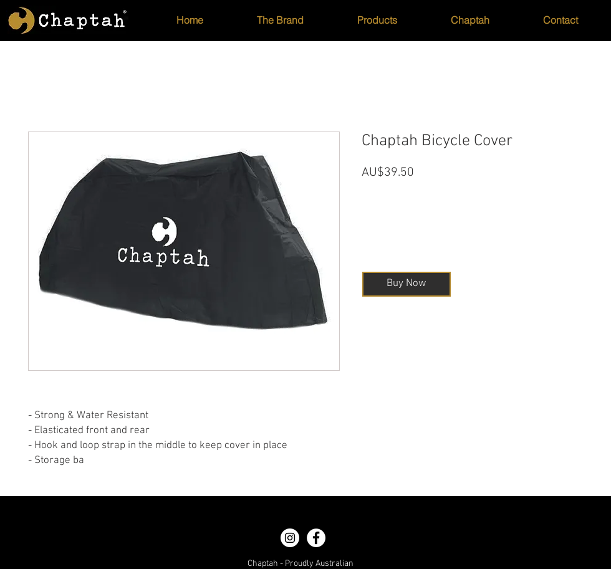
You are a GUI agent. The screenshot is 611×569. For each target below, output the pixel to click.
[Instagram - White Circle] (290, 537)
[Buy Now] (406, 284)
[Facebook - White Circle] (316, 537)
